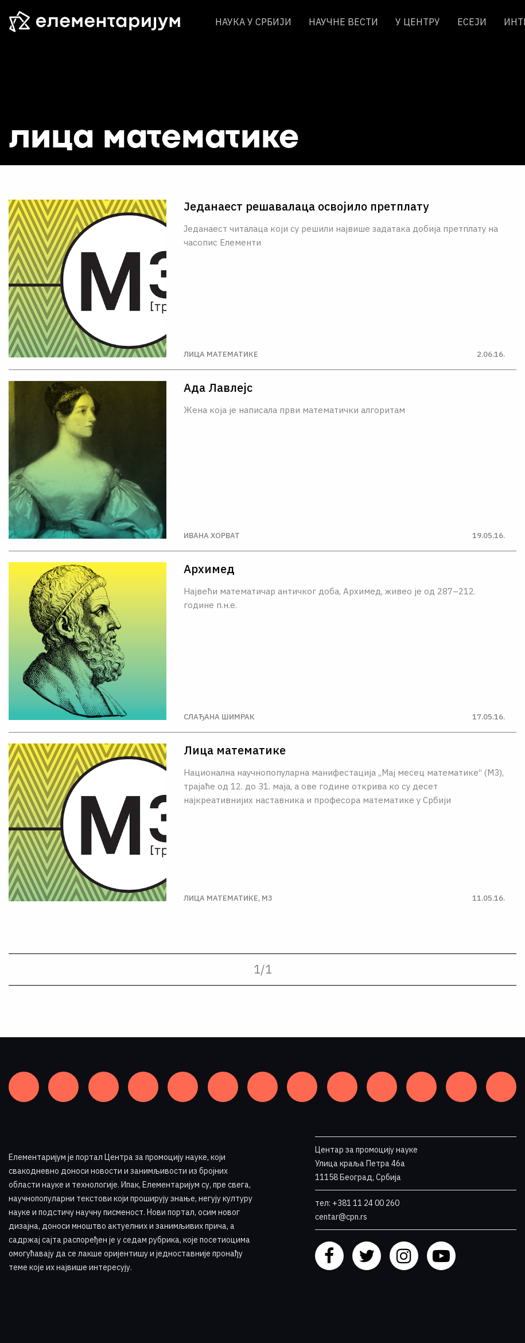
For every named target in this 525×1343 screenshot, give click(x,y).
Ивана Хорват (212, 535)
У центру (417, 22)
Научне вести (343, 22)
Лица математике (221, 354)
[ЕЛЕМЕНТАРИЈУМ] (103, 22)
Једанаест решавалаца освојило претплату (306, 206)
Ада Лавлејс (218, 388)
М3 (267, 898)
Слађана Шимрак (219, 717)
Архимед (209, 569)
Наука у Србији (253, 22)
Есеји (472, 22)
